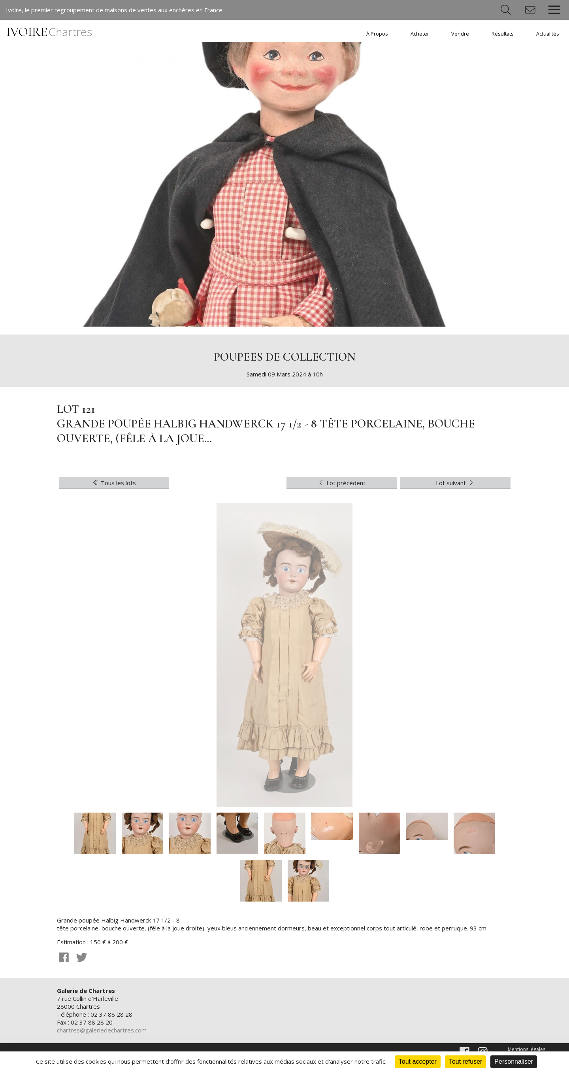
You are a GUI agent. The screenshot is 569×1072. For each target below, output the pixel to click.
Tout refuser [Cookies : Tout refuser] (465, 1061)
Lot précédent (341, 483)
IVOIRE (49, 32)
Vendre (460, 33)
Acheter (420, 33)
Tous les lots (114, 483)
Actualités (547, 33)
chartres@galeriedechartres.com (102, 1030)
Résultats (503, 33)
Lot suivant (455, 483)
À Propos (377, 33)
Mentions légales (526, 1049)
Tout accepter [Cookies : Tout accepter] (418, 1061)
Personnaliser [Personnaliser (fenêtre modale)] (513, 1061)
